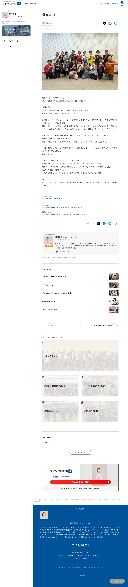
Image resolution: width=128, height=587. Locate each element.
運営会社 (62, 555)
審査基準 (100, 537)
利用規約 (70, 555)
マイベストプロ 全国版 (80, 558)
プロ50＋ (77, 567)
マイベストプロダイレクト (65, 567)
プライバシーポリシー (83, 555)
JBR (48, 28)
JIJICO (84, 567)
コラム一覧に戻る (80, 452)
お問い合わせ (97, 555)
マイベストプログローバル (95, 567)
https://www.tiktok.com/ (50, 207)
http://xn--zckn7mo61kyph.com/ (53, 198)
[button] (66, 251)
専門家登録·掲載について (80, 552)
